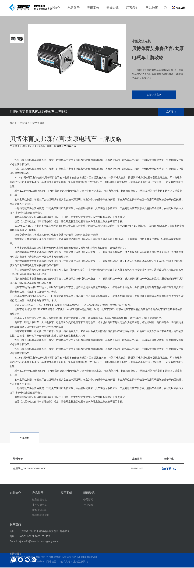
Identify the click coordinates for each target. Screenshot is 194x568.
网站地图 (152, 8)
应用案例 (93, 8)
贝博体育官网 (153, 95)
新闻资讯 (112, 8)
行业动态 (88, 505)
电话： (13, 536)
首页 (12, 123)
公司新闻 (88, 500)
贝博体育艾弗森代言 (65, 146)
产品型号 (73, 8)
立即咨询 (171, 112)
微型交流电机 (39, 500)
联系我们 (132, 8)
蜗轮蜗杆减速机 (40, 515)
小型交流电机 (37, 123)
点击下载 (166, 469)
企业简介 (15, 493)
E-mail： (14, 541)
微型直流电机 (39, 510)
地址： (13, 531)
